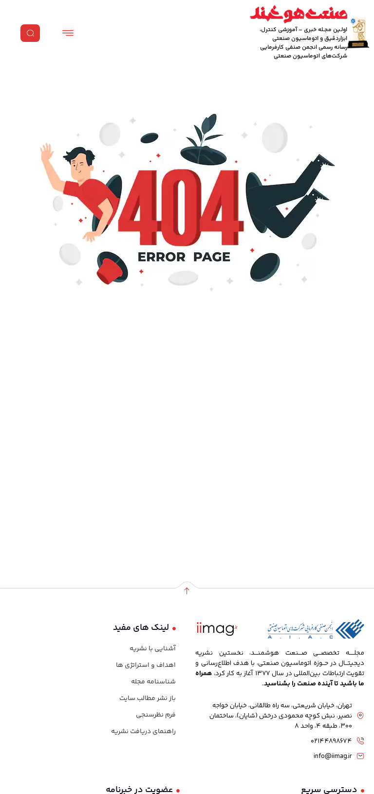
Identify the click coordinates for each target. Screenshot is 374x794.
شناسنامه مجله (153, 682)
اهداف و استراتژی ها (146, 665)
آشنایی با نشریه (153, 648)
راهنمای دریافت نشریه (143, 731)
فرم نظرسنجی (156, 715)
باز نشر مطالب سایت (147, 698)
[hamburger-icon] (68, 33)
